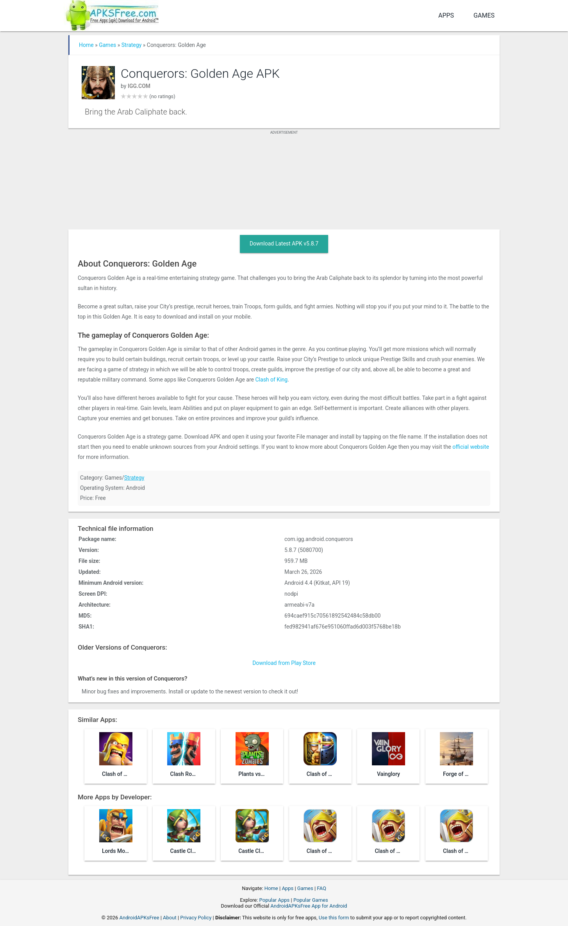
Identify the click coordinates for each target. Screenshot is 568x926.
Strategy (131, 45)
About (170, 918)
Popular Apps (274, 900)
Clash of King (271, 379)
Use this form (334, 918)
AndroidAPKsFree (139, 918)
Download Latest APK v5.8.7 (284, 243)
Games (484, 15)
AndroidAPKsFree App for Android (308, 906)
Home (86, 45)
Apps (446, 15)
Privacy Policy (195, 918)
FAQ (321, 888)
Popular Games (310, 900)
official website (470, 447)
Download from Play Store (284, 663)
